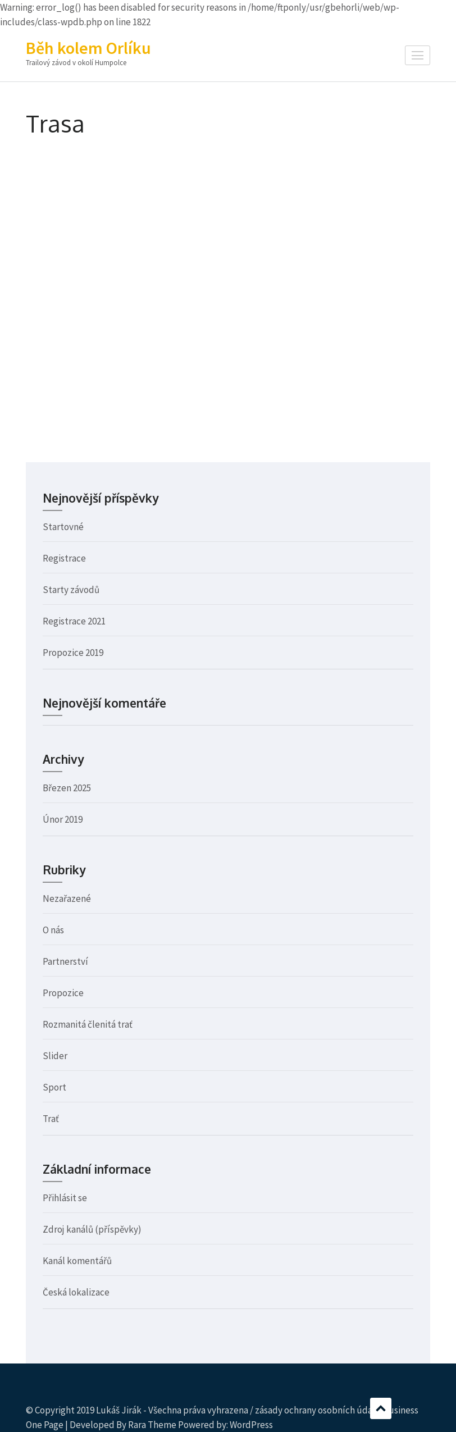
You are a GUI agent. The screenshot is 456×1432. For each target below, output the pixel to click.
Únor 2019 (63, 819)
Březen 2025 (67, 788)
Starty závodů (71, 589)
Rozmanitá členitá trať (88, 1024)
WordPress (251, 1425)
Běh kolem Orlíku (88, 47)
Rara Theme (152, 1425)
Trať (51, 1118)
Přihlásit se (65, 1198)
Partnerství (65, 961)
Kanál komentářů (77, 1261)
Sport (54, 1087)
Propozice (63, 993)
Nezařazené (67, 898)
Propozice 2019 (73, 652)
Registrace (64, 558)
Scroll (380, 1408)
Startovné (63, 527)
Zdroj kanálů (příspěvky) (92, 1229)
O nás (53, 930)
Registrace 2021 (74, 621)
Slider (55, 1056)
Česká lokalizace (76, 1292)
